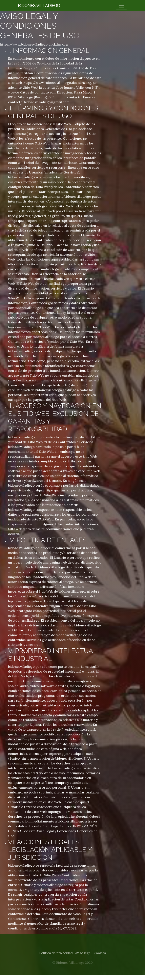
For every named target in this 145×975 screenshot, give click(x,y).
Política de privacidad (56, 953)
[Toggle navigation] (121, 6)
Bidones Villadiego (39, 5)
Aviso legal (83, 953)
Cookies (100, 953)
